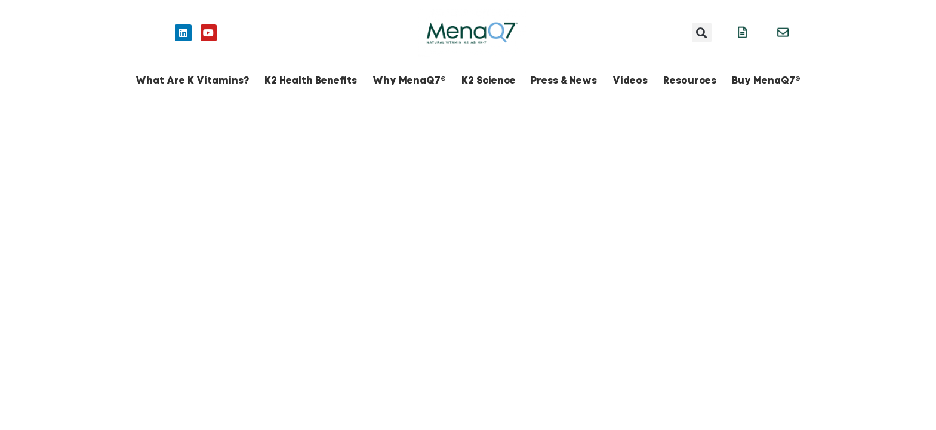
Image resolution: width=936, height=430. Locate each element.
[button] (702, 32)
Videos (630, 80)
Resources (689, 80)
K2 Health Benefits (310, 80)
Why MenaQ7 (409, 80)
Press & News (564, 80)
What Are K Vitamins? (192, 80)
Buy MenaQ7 (766, 80)
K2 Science (488, 80)
